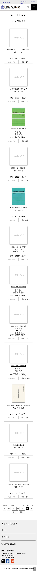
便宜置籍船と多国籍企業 (18, 208)
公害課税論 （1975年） (18, 49)
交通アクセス (23, 3)
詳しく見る (26, 62)
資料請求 (32, 1)
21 (22, 509)
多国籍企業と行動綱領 (18, 287)
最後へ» (22, 512)
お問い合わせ (23, 1)
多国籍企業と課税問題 (18, 366)
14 (23, 505)
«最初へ (5, 505)
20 (18, 509)
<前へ (12, 505)
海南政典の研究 (18, 445)
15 (28, 505)
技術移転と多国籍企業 (19, 326)
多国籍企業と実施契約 (18, 128)
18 (9, 509)
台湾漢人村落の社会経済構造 (18, 484)
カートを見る (28, 7)
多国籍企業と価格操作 (18, 168)
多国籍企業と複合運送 (18, 247)
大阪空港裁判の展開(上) (18, 89)
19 (13, 509)
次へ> (14, 512)
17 (4, 509)
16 (32, 505)
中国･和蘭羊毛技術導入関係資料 (18, 405)
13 (18, 505)
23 (32, 509)
